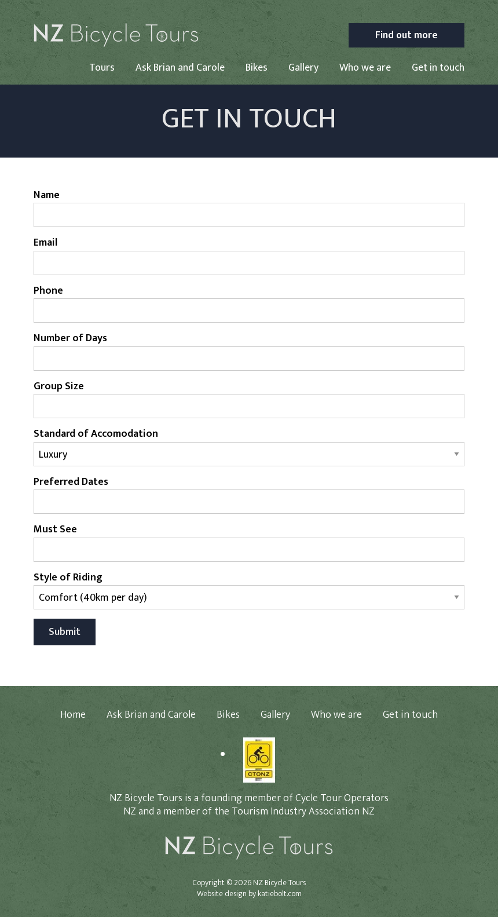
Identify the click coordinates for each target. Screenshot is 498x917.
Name (47, 195)
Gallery (303, 67)
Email (45, 243)
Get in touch (438, 67)
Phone (48, 291)
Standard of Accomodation (96, 434)
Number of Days (70, 338)
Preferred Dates (71, 482)
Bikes (257, 67)
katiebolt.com (280, 893)
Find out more (406, 35)
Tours (102, 67)
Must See (55, 529)
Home (73, 715)
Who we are (365, 67)
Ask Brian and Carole (180, 67)
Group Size (59, 386)
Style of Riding (68, 577)
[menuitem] (102, 70)
